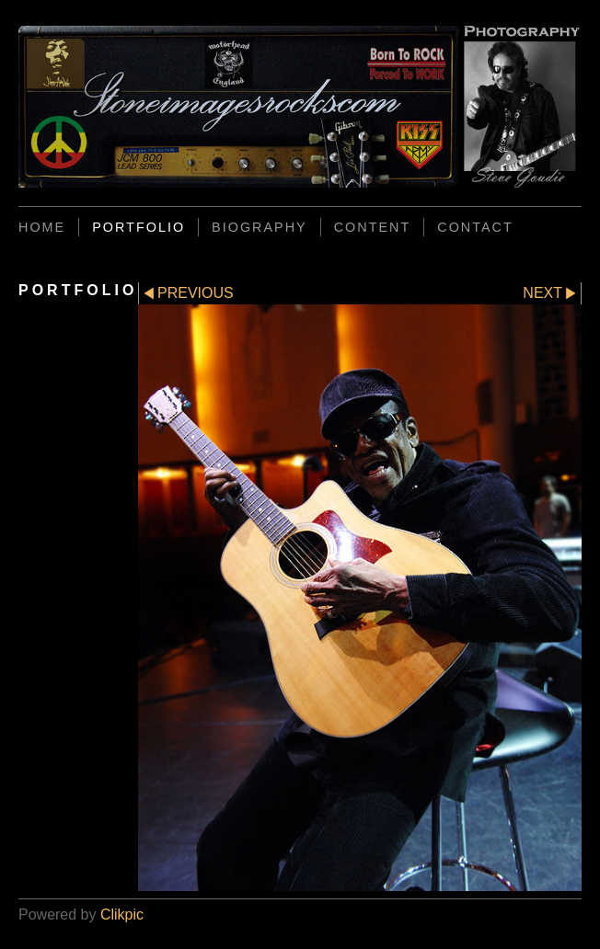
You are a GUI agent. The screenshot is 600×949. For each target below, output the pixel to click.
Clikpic (122, 914)
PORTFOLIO (138, 227)
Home (41, 227)
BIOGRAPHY (259, 227)
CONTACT (475, 227)
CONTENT (372, 227)
